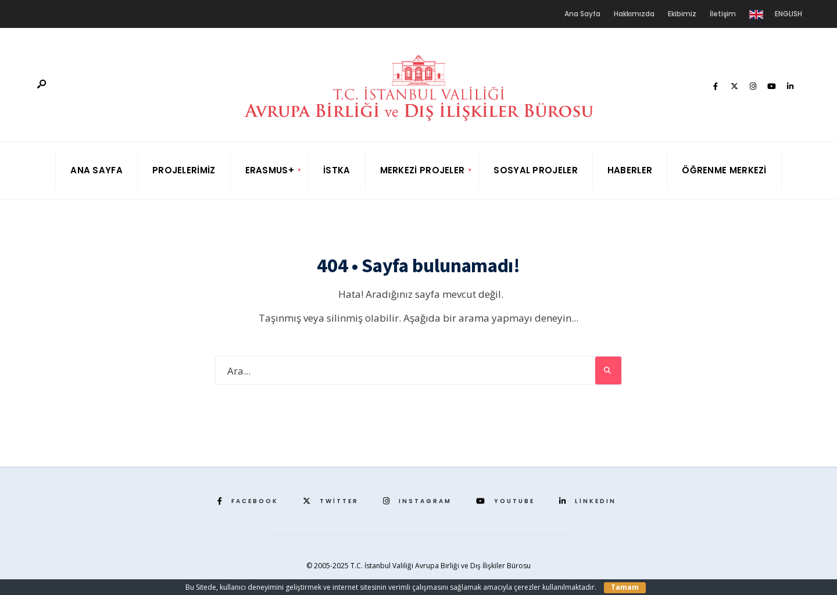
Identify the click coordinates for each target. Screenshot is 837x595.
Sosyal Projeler (535, 170)
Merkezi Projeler (422, 170)
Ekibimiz (682, 14)
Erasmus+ (269, 170)
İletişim (723, 14)
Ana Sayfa (582, 14)
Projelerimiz (184, 170)
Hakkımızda (634, 14)
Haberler (629, 170)
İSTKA (336, 170)
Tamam (625, 587)
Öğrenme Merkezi (724, 170)
